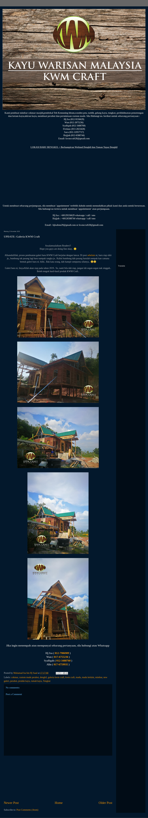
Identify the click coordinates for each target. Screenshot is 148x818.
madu (78, 677)
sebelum (91, 255)
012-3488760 (63, 660)
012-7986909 (62, 653)
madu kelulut (88, 677)
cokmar (14, 677)
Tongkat (47, 681)
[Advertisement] (58, 778)
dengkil (43, 677)
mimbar (98, 677)
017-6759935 (61, 664)
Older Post (105, 802)
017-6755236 (61, 656)
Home (59, 802)
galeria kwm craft (56, 677)
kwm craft (70, 677)
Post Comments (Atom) (27, 810)
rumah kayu (36, 681)
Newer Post (11, 802)
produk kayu (24, 681)
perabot (13, 681)
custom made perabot (29, 677)
